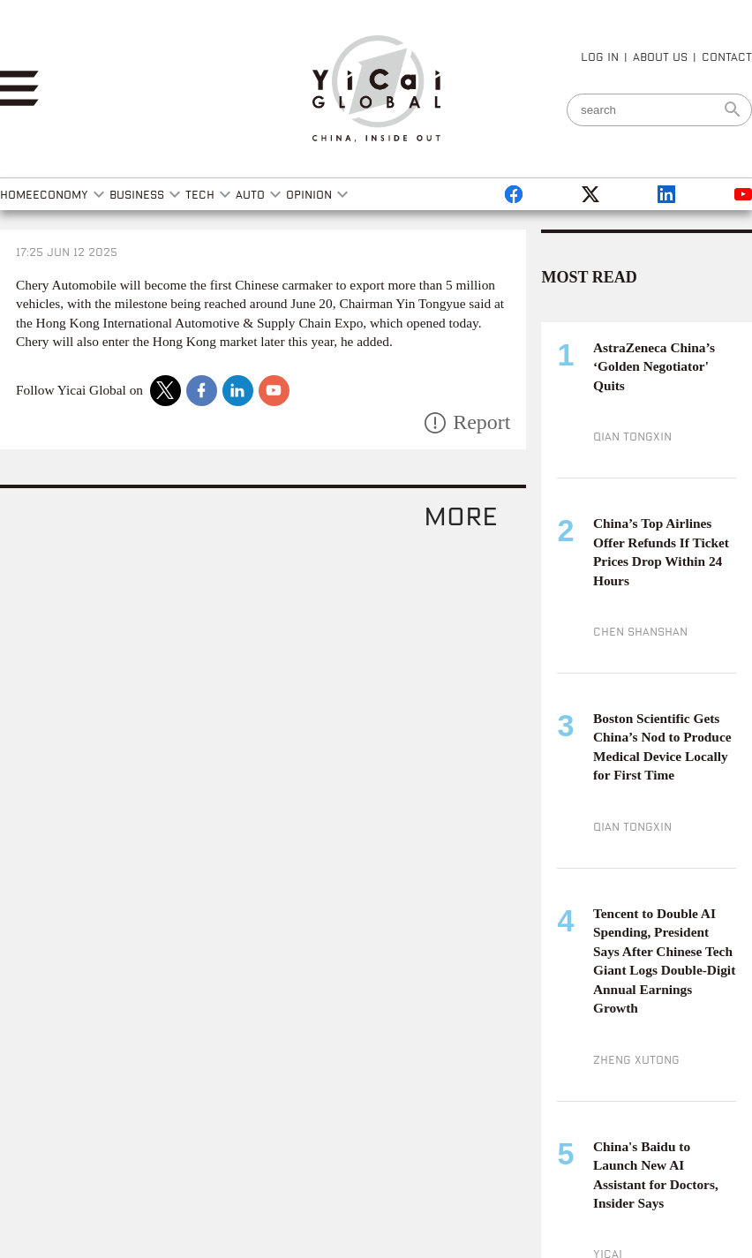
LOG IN (600, 56)
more (461, 514)
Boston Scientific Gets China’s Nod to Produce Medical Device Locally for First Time (662, 747)
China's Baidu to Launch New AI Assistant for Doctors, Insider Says (655, 1175)
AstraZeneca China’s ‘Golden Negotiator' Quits (654, 366)
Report (481, 422)
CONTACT (727, 56)
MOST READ (588, 277)
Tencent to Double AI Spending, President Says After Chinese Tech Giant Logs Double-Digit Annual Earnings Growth (664, 961)
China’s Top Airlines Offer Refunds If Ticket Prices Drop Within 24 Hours (661, 552)
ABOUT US (660, 56)
